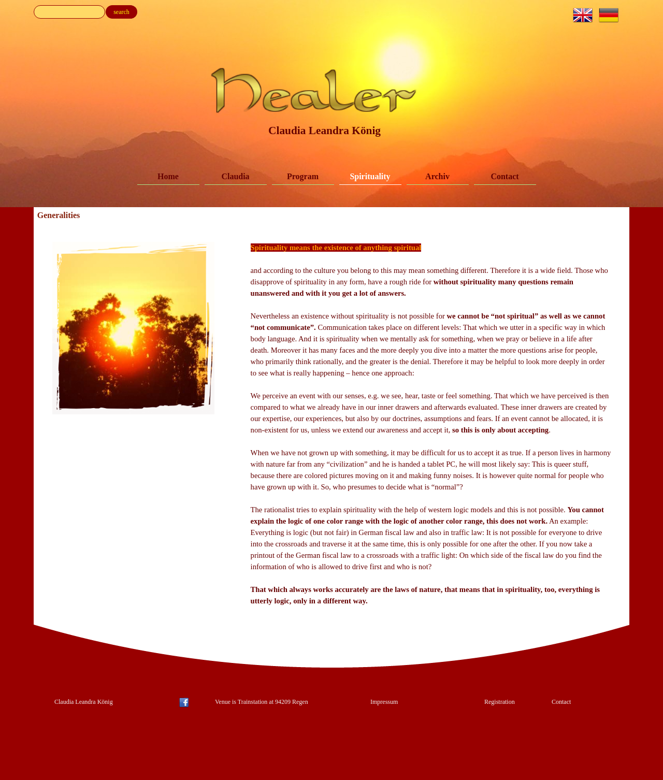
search (121, 12)
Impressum (384, 701)
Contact (504, 176)
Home (168, 176)
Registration (499, 701)
